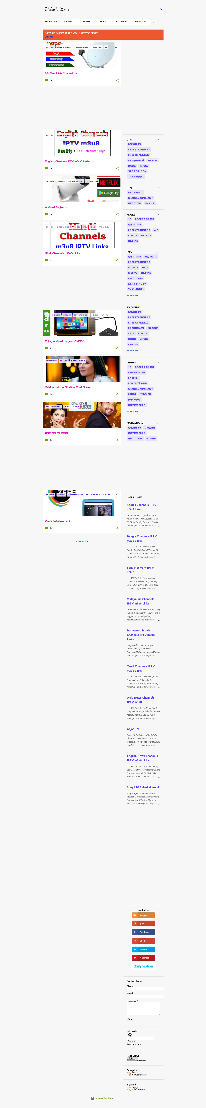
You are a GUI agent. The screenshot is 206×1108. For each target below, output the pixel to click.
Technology (51, 22)
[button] (117, 80)
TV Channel (136, 176)
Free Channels (122, 22)
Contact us (141, 22)
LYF (156, 229)
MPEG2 (143, 165)
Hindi (132, 394)
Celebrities (136, 372)
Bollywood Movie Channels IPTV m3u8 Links (140, 635)
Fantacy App (137, 383)
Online (133, 240)
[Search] (162, 9)
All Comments (138, 1075)
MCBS (132, 165)
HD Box (152, 160)
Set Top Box (137, 171)
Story (151, 438)
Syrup (149, 203)
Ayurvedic (135, 192)
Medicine (134, 203)
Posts (133, 1072)
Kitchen (145, 394)
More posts (82, 541)
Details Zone (57, 9)
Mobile (146, 235)
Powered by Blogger (103, 1098)
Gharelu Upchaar (140, 197)
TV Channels (87, 22)
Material (134, 399)
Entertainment (139, 149)
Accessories (144, 219)
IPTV (145, 267)
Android (104, 22)
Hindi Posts (69, 22)
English (133, 377)
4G (129, 219)
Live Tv (132, 235)
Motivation (136, 405)
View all (49, 37)
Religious (135, 278)
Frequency (136, 160)
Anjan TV (134, 144)
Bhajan (149, 427)
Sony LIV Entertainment (143, 787)
